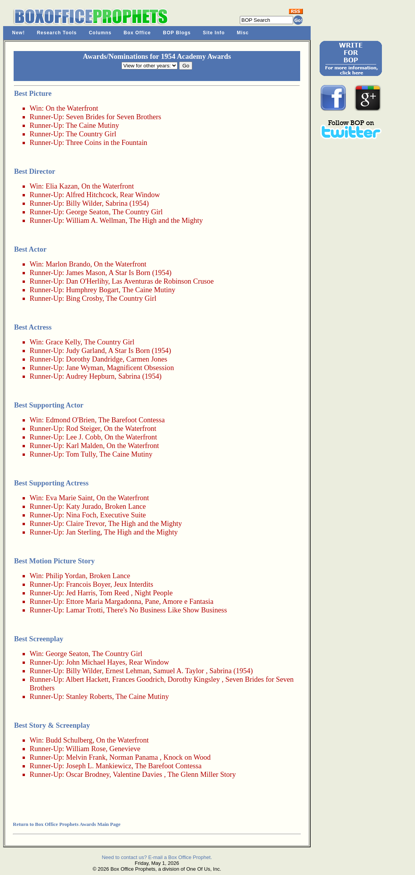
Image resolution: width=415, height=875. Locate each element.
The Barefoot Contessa (131, 420)
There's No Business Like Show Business (166, 610)
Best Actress (33, 327)
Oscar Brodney (87, 774)
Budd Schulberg (69, 740)
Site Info (214, 32)
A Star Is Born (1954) (140, 272)
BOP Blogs (177, 32)
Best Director (34, 171)
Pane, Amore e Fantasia (179, 601)
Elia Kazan (61, 186)
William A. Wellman (95, 220)
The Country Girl (91, 134)
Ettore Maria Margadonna (103, 601)
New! (18, 32)
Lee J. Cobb (83, 437)
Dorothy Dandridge (94, 359)
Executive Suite (123, 515)
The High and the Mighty (166, 220)
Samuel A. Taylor (178, 671)
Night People (154, 593)
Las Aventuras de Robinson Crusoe (163, 281)
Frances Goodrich (138, 679)
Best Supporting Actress (51, 483)
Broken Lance (125, 506)
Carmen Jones (146, 359)
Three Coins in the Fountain (106, 142)
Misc (243, 32)
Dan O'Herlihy (87, 281)
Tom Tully (81, 454)
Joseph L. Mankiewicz (98, 766)
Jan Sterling (83, 532)
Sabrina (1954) (127, 203)
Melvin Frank (86, 757)
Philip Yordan (66, 576)
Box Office (137, 32)
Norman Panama (133, 757)
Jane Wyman (84, 367)
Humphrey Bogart (92, 290)
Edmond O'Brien (70, 420)
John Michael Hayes (95, 662)
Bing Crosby (84, 298)
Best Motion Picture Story (54, 561)
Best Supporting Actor (48, 405)
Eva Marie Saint (69, 498)
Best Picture (33, 93)
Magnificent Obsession (140, 367)
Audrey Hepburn (89, 376)
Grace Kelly (63, 342)
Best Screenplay (38, 639)
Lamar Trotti (84, 610)
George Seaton (87, 212)
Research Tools (57, 32)
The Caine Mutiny (92, 125)
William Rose (86, 748)
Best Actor (30, 249)
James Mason (85, 272)
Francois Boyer (88, 584)
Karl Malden (84, 445)
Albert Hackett (86, 679)
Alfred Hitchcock (90, 195)
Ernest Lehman (127, 671)
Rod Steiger (83, 428)
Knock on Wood (187, 757)
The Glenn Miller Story (201, 774)
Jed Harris (80, 593)
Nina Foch (81, 515)
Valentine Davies (137, 774)
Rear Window (140, 195)
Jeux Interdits (133, 584)
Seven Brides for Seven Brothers (113, 117)
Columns (100, 32)
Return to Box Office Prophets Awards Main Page (66, 824)
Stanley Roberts (89, 696)
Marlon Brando (68, 264)
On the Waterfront (72, 108)
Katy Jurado (83, 506)
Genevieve (125, 748)
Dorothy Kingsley (194, 679)
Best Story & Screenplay (52, 725)
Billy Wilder (84, 203)
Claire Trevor (85, 523)
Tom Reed (114, 593)
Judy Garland (85, 350)
